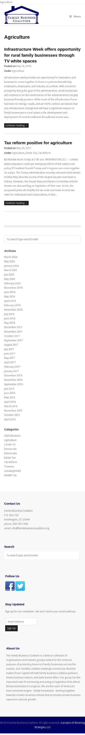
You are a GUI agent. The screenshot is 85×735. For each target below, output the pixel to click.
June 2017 (9, 353)
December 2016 (13, 375)
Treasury (9, 466)
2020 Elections (12, 435)
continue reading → (16, 125)
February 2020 (12, 283)
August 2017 (11, 344)
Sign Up (11, 628)
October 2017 (12, 336)
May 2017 (9, 358)
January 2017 (11, 371)
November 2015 (13, 410)
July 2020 (9, 274)
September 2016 (13, 384)
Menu (75, 16)
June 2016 (9, 393)
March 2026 (10, 257)
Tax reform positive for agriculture (38, 142)
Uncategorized (12, 471)
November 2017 (13, 331)
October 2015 (12, 415)
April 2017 (10, 362)
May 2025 (9, 261)
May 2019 (9, 296)
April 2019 (10, 301)
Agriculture (18, 71)
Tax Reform (44, 153)
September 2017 (13, 340)
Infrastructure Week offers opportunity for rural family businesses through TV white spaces (42, 55)
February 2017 (12, 366)
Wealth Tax (10, 475)
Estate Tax (31, 153)
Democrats (10, 453)
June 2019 (9, 292)
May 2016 (9, 397)
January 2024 (11, 265)
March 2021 (10, 270)
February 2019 (12, 305)
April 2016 (10, 402)
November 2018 (13, 309)
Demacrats (10, 449)
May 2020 (9, 279)
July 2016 (9, 388)
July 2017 (9, 349)
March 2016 (10, 406)
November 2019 (13, 287)
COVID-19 (9, 444)
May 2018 (9, 323)
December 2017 (13, 327)
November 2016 (13, 380)
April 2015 (10, 419)
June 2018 (9, 318)
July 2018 (9, 314)
